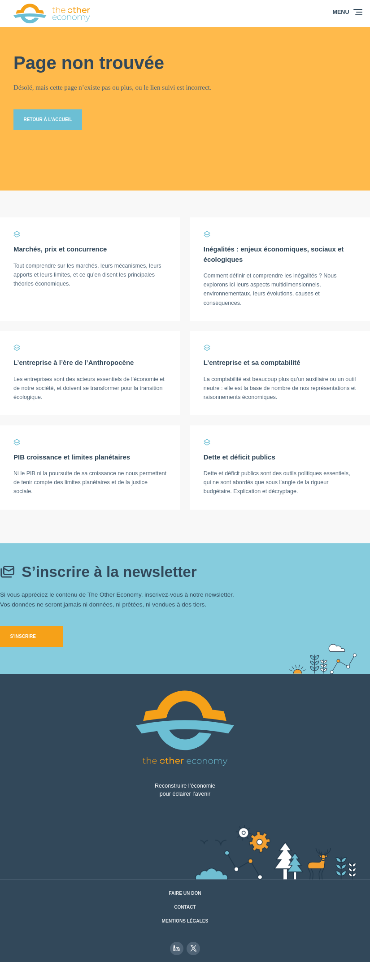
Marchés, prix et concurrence (60, 249)
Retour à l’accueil (48, 119)
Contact (185, 907)
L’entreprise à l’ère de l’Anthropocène (73, 362)
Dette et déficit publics (239, 457)
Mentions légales (185, 921)
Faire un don (185, 893)
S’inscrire (23, 636)
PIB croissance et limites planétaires (71, 457)
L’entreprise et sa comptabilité (252, 362)
